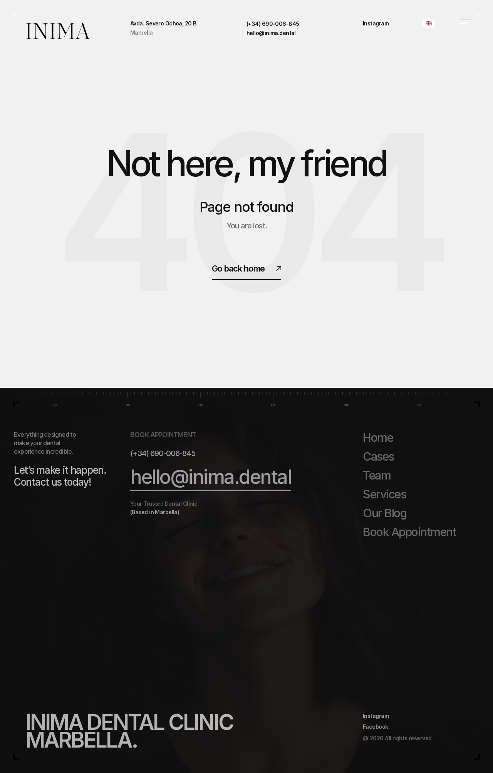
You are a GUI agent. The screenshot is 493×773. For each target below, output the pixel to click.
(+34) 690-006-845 (162, 453)
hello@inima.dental (210, 476)
